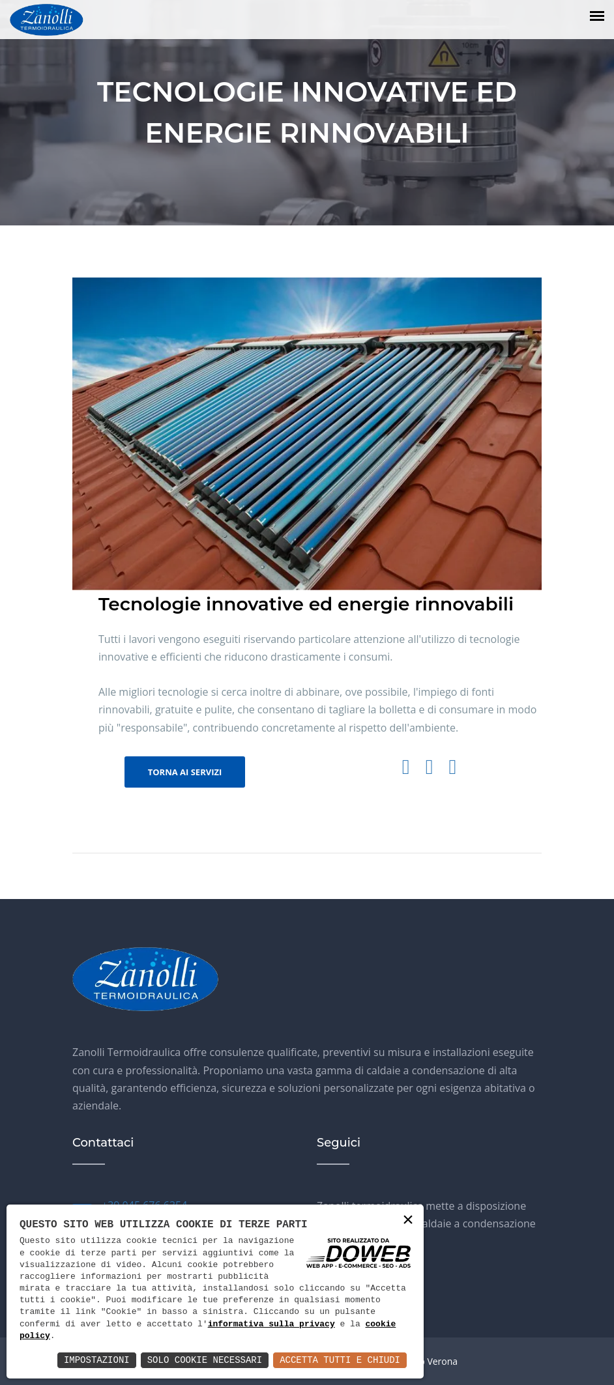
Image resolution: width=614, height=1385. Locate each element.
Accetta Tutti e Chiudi (340, 1360)
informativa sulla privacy (271, 1324)
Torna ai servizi (185, 772)
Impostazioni (97, 1360)
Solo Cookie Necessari (204, 1360)
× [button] (408, 1221)
